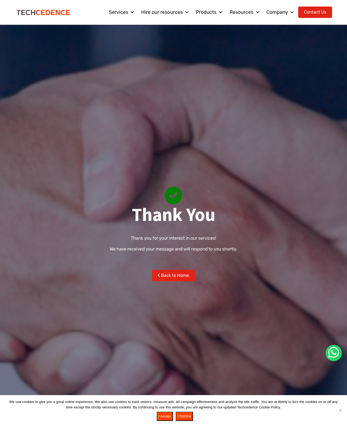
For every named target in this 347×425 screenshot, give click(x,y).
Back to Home (173, 275)
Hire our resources (165, 12)
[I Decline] (340, 410)
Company (280, 12)
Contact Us (315, 12)
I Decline (184, 416)
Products (209, 12)
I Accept (165, 416)
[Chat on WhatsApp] (334, 353)
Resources (245, 12)
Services (122, 12)
